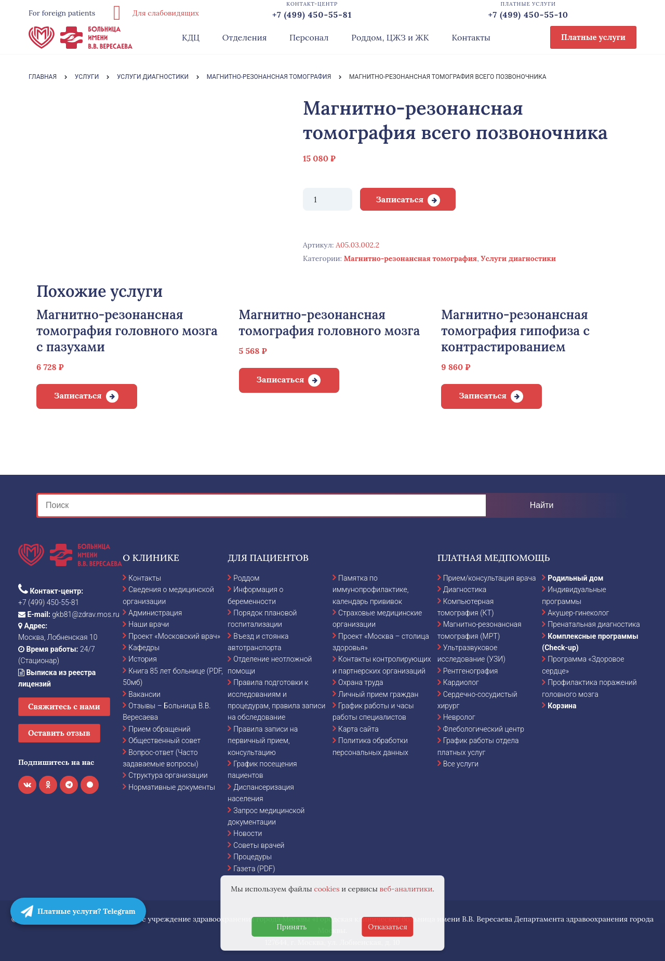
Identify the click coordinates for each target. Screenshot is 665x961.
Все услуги (461, 764)
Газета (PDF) (254, 868)
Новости (247, 833)
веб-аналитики (406, 889)
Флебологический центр (483, 729)
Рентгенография (470, 671)
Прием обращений (159, 729)
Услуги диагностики (518, 258)
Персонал (309, 37)
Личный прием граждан (378, 694)
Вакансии (144, 694)
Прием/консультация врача (489, 578)
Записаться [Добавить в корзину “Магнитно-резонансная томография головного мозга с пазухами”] (78, 395)
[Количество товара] (327, 199)
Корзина (562, 706)
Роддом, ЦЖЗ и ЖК (390, 37)
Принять (291, 926)
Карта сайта (358, 729)
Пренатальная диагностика (594, 624)
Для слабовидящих (152, 13)
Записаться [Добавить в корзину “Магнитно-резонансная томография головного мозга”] (280, 379)
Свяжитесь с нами (64, 706)
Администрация (155, 613)
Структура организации (167, 775)
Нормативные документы (171, 787)
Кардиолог (461, 682)
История (142, 659)
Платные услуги (593, 37)
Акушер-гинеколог (578, 613)
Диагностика (465, 589)
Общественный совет (164, 740)
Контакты (470, 37)
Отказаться (387, 926)
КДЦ (191, 37)
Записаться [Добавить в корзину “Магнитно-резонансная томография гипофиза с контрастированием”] (483, 395)
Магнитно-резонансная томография (410, 258)
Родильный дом (575, 578)
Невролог (459, 717)
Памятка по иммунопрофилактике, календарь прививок (370, 590)
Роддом (246, 578)
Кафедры (143, 647)
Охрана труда (360, 682)
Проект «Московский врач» (174, 636)
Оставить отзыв (59, 733)
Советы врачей (258, 845)
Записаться (399, 199)
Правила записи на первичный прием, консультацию (263, 741)
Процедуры (252, 857)
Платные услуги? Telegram (78, 911)
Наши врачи (148, 624)
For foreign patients (62, 13)
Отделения (244, 37)
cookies (326, 889)
